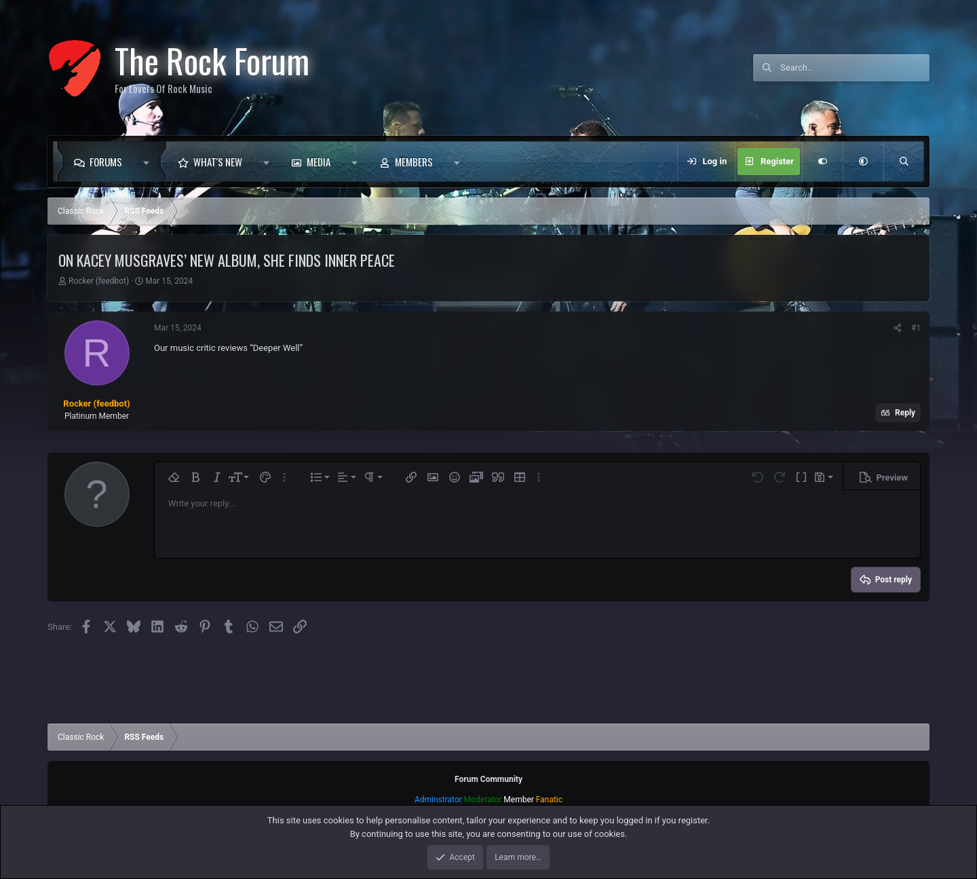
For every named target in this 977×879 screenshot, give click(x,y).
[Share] (897, 328)
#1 (916, 328)
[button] (150, 161)
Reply (905, 412)
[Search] (855, 67)
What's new (217, 161)
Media (318, 161)
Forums (106, 161)
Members (414, 161)
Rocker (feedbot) (99, 281)
